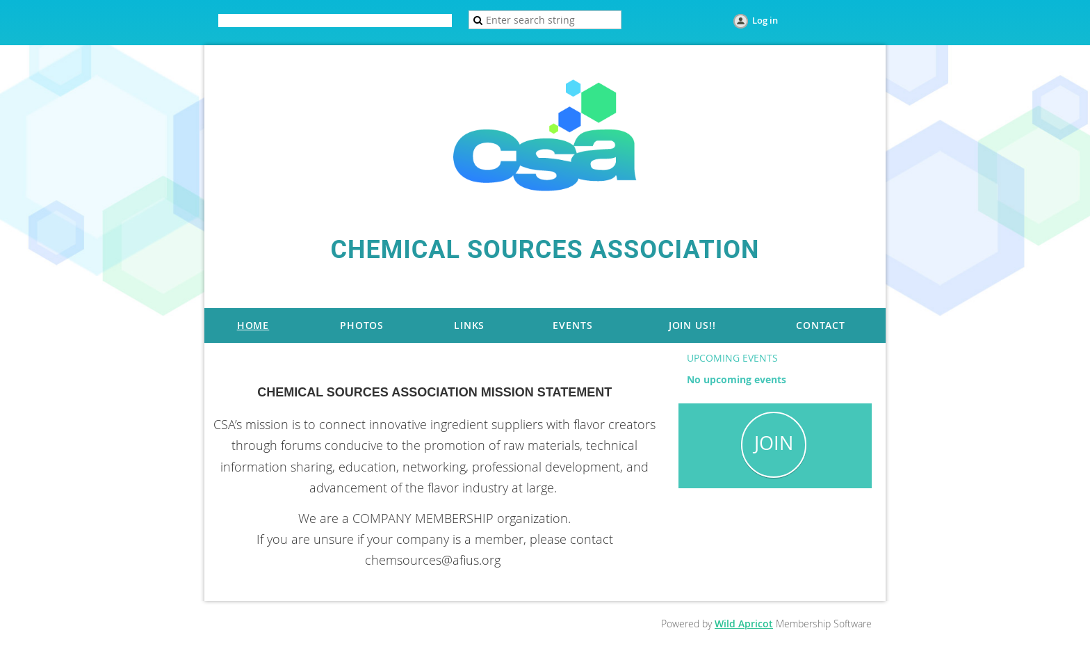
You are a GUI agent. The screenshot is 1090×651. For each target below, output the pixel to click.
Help (398, 21)
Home (275, 21)
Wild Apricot (744, 623)
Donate (359, 21)
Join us (315, 21)
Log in (765, 20)
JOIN (773, 443)
